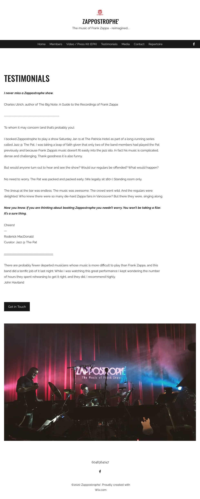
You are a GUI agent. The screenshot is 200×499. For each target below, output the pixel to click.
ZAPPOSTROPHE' (100, 21)
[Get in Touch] (17, 306)
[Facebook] (194, 44)
